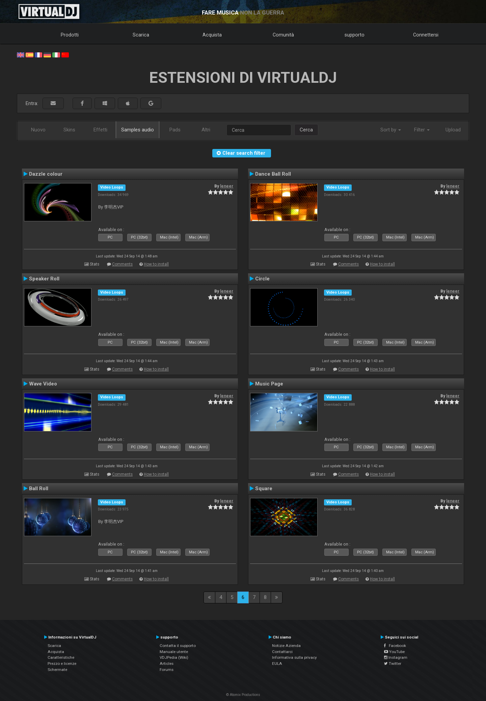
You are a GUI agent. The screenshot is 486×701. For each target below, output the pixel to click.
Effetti (100, 130)
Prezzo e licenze (62, 663)
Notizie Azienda (286, 645)
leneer (226, 186)
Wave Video (43, 384)
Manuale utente (174, 651)
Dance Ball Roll (273, 174)
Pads (175, 130)
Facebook (395, 645)
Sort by (390, 130)
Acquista (212, 34)
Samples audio (137, 130)
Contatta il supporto (178, 645)
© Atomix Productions (243, 695)
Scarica (141, 34)
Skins (69, 130)
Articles (166, 663)
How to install (156, 264)
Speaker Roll (44, 279)
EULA (277, 663)
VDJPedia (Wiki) (174, 657)
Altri (205, 130)
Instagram (395, 657)
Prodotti (70, 34)
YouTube (394, 651)
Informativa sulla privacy (294, 657)
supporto (354, 34)
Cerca (306, 130)
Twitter (392, 663)
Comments (122, 264)
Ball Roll (38, 488)
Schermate (57, 669)
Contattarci (282, 651)
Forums (166, 669)
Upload (453, 130)
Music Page (269, 384)
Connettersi (425, 34)
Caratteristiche (61, 657)
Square (263, 488)
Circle (262, 279)
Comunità (283, 34)
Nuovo (38, 130)
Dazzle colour (45, 174)
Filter (422, 130)
